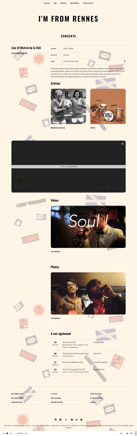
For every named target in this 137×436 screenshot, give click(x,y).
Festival (47, 3)
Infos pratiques (96, 394)
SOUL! (92, 128)
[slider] (70, 433)
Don (55, 3)
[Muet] (127, 433)
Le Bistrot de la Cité (70, 61)
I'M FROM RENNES (68, 18)
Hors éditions (56, 398)
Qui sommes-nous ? (18, 394)
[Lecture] (7, 433)
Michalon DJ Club (58, 128)
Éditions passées (57, 402)
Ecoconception (16, 402)
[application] (68, 433)
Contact (93, 402)
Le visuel (54, 394)
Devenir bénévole (96, 398)
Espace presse (88, 3)
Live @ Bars (55, 251)
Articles (63, 3)
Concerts (68, 36)
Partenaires (74, 3)
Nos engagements (17, 398)
